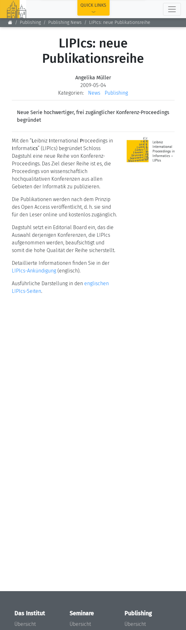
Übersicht (25, 624)
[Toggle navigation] (172, 9)
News (94, 93)
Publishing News (65, 22)
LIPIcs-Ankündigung (34, 271)
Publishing (30, 22)
